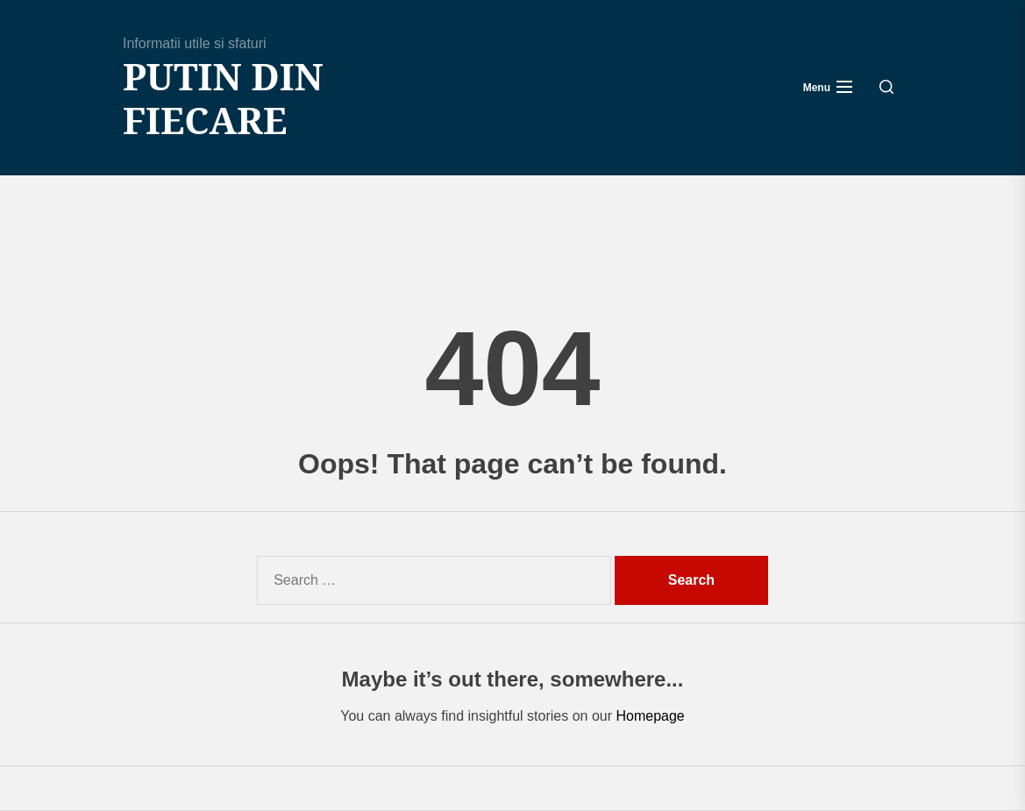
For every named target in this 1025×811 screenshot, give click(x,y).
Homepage (650, 715)
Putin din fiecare (223, 98)
